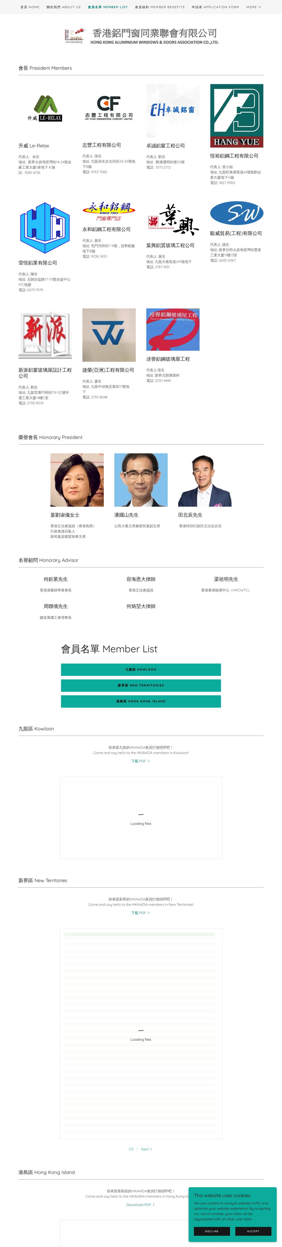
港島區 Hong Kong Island (141, 701)
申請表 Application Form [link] (215, 7)
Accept (253, 1231)
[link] (141, 34)
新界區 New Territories (141, 685)
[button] (254, 7)
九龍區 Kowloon (140, 669)
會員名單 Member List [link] (108, 7)
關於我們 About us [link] (64, 7)
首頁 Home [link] (30, 7)
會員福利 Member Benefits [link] (160, 7)
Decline (212, 1231)
